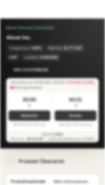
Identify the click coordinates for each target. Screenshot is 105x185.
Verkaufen (29, 116)
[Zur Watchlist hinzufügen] (83, 70)
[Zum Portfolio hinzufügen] (93, 70)
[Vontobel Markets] (20, 9)
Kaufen (75, 116)
